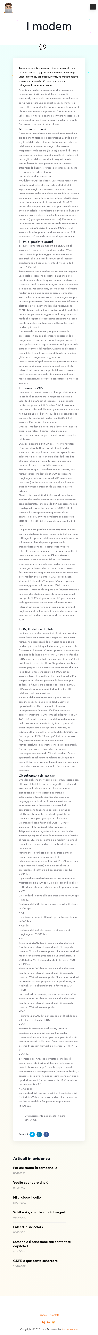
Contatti (54, 1314)
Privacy (43, 1314)
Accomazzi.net (69, 1329)
